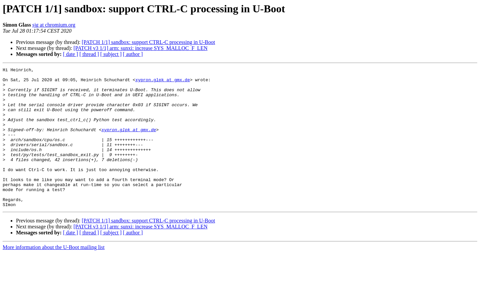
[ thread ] (89, 54)
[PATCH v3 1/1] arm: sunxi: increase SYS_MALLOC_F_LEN (140, 48)
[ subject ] (111, 54)
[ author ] (133, 54)
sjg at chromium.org (53, 25)
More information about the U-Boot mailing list (54, 275)
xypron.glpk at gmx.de (162, 83)
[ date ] (70, 54)
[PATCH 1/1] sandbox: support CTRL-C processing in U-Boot (148, 42)
